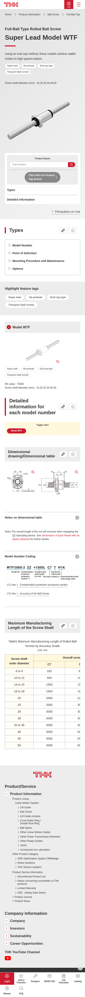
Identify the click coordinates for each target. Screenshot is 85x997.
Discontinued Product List (31, 876)
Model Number (22, 245)
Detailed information (21, 199)
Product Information (29, 14)
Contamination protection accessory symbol (44, 584)
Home (8, 14)
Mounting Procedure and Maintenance (38, 261)
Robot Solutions (26, 862)
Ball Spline (26, 827)
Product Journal (23, 897)
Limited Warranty (26, 888)
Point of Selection (24, 253)
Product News (22, 901)
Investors (17, 928)
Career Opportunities (26, 943)
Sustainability (20, 936)
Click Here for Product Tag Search (42, 177)
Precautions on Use (67, 211)
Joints (23, 845)
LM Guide (25, 807)
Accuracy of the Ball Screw (34, 593)
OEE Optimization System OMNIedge (38, 858)
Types (11, 190)
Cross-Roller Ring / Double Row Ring (30, 822)
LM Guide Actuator (30, 816)
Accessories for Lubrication (35, 849)
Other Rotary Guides (31, 841)
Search (71, 164)
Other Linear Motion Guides (35, 832)
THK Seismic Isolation (29, 867)
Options (17, 268)
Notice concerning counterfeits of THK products (38, 882)
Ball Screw (53, 14)
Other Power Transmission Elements (40, 836)
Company (17, 921)
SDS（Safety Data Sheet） (32, 892)
